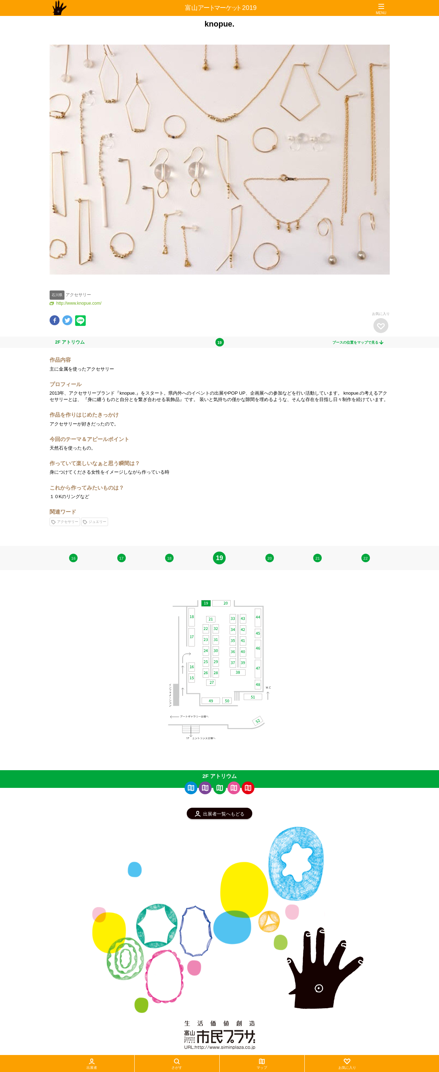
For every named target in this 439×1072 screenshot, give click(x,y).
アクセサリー (64, 522)
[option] (220, 159)
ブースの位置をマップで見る (358, 342)
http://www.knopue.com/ (76, 303)
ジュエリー (94, 522)
